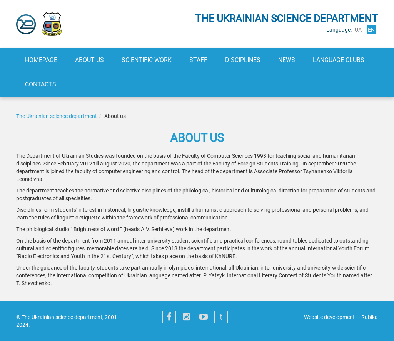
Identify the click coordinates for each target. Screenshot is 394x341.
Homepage (41, 60)
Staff (198, 60)
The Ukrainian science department (56, 116)
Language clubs (338, 60)
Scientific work (147, 60)
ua (358, 30)
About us (89, 60)
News (286, 60)
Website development (329, 317)
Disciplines (242, 60)
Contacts (40, 84)
